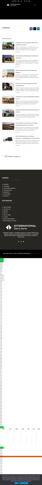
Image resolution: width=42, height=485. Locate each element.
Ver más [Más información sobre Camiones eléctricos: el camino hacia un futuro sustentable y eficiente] (17, 51)
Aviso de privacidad (35, 253)
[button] (35, 5)
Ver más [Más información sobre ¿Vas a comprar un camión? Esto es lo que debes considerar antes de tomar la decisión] (17, 132)
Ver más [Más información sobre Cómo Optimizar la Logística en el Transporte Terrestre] (17, 79)
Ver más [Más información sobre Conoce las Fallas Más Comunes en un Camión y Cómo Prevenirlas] (17, 92)
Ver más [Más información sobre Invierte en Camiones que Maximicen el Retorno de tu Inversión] (17, 119)
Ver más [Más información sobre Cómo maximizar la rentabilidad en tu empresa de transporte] (17, 66)
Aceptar (16, 483)
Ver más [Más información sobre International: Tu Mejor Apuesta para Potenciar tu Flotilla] (17, 105)
